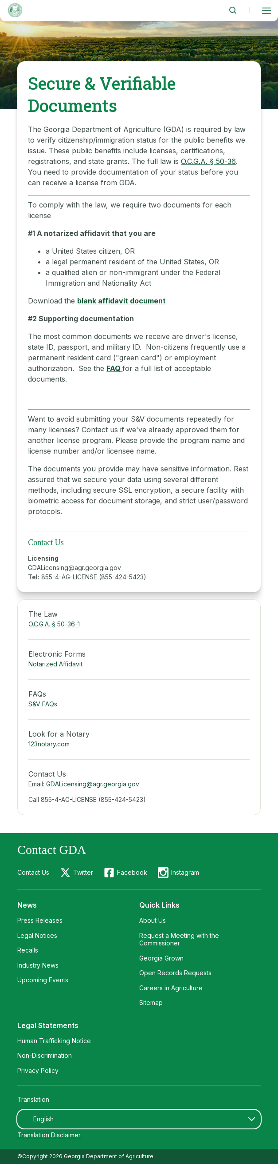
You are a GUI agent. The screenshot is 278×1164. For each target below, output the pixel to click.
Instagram (185, 872)
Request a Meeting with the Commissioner (179, 939)
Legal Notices (37, 935)
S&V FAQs (42, 704)
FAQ (114, 368)
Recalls (27, 950)
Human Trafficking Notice (54, 1040)
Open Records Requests (175, 973)
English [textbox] (43, 1119)
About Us (152, 920)
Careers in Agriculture (171, 988)
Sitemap (151, 1002)
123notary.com (49, 744)
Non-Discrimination (44, 1055)
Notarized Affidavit (55, 664)
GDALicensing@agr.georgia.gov (74, 567)
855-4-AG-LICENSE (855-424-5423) (93, 577)
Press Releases (40, 920)
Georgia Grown (161, 958)
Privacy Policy (38, 1070)
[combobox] (138, 1119)
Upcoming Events (42, 980)
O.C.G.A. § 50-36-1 (54, 624)
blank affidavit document (121, 300)
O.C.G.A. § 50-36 (208, 161)
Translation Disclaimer (49, 1135)
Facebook (132, 872)
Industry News (38, 965)
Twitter (83, 872)
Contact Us (33, 872)
